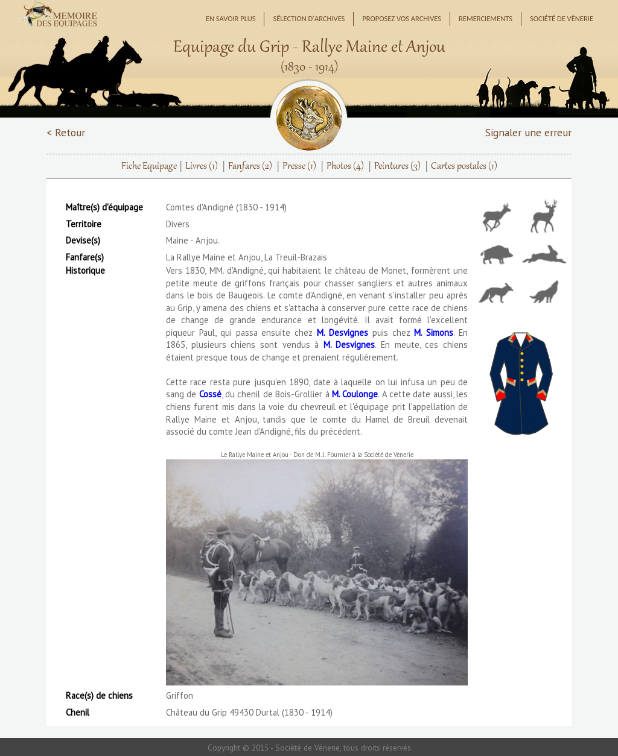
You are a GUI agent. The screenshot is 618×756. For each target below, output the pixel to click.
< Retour (65, 132)
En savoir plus (231, 18)
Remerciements (485, 18)
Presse (299, 166)
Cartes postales (464, 166)
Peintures (397, 166)
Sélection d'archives (309, 18)
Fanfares (250, 166)
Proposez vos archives (401, 18)
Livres (201, 166)
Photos (345, 166)
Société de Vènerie (561, 18)
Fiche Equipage (149, 166)
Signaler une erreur (528, 132)
